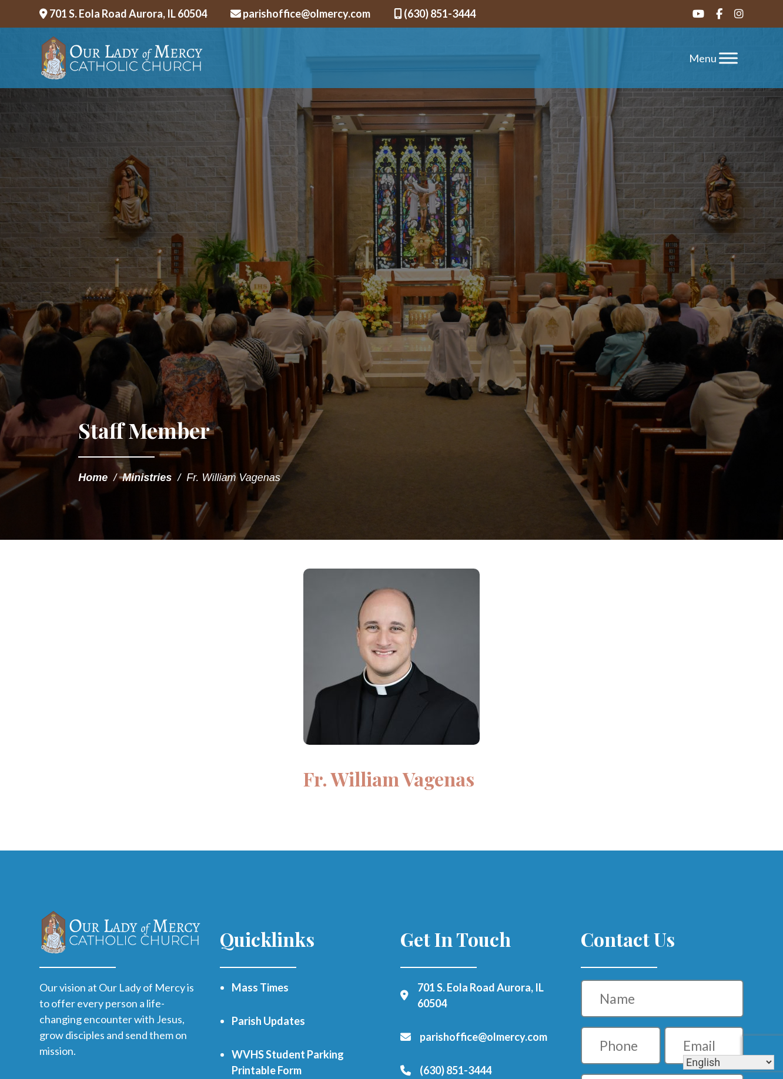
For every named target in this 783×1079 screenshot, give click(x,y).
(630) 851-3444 (435, 13)
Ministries (147, 477)
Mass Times (260, 987)
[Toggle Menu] (728, 57)
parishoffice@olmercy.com (300, 13)
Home (93, 477)
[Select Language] (728, 1062)
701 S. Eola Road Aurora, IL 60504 (123, 13)
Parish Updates (268, 1020)
